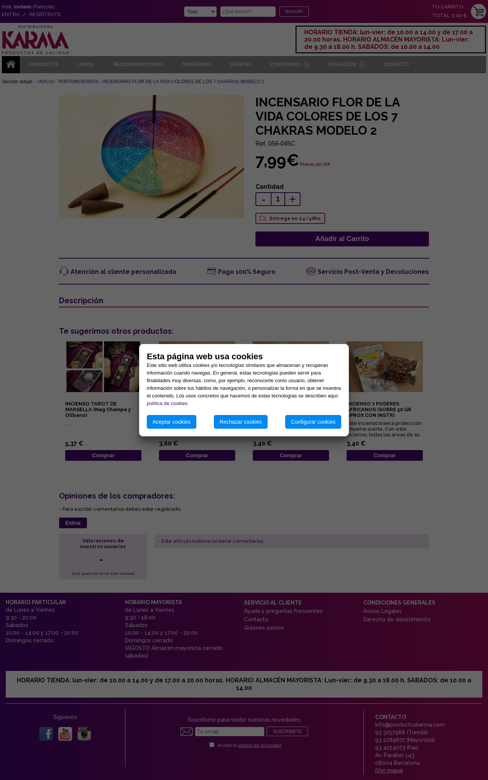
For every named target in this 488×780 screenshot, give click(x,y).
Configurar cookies (313, 422)
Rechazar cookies (241, 422)
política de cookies (167, 403)
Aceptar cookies (171, 422)
